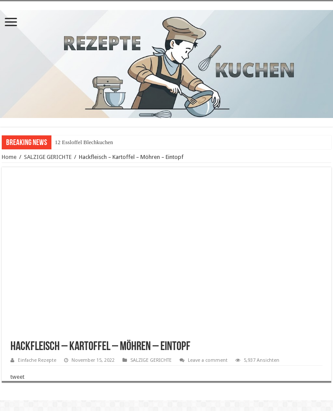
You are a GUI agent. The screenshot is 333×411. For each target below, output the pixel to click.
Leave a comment (208, 360)
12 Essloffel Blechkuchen (84, 142)
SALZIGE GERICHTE (47, 157)
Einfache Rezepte (37, 360)
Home (9, 157)
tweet (17, 377)
